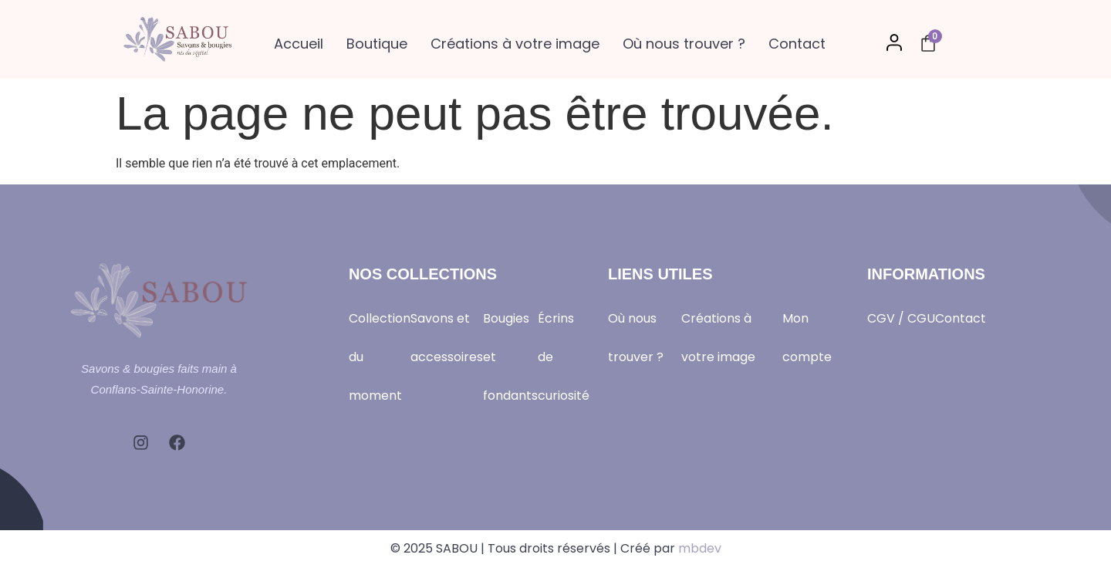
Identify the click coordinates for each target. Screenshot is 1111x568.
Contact (797, 43)
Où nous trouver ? (684, 43)
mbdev (699, 548)
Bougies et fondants (510, 356)
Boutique (376, 43)
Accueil (298, 43)
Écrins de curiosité (563, 356)
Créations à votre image (515, 43)
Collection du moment (379, 356)
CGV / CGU (901, 318)
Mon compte (807, 337)
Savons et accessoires (446, 337)
